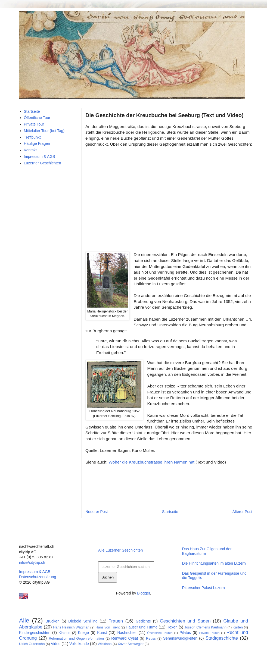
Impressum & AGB (39, 156)
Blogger (143, 593)
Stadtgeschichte (222, 638)
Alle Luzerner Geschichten (120, 550)
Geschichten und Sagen (185, 621)
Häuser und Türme (142, 627)
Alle (24, 620)
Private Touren (209, 632)
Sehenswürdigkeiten (180, 638)
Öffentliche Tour (37, 117)
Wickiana (104, 644)
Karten (238, 627)
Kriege (83, 632)
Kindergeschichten (34, 632)
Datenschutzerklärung (37, 577)
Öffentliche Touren (159, 632)
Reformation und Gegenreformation (76, 638)
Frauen (115, 621)
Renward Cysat (124, 638)
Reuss (151, 638)
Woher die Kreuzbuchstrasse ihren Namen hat (151, 462)
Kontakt (30, 150)
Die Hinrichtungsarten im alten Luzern (214, 563)
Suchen (107, 577)
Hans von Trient (107, 627)
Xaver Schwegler (131, 644)
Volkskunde (79, 644)
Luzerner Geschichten (42, 163)
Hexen (171, 627)
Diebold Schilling (82, 621)
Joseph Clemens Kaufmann (205, 627)
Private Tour (34, 124)
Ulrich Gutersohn (32, 644)
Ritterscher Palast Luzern (203, 588)
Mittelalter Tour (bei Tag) (44, 131)
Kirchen (64, 633)
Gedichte (143, 621)
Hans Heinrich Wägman (71, 627)
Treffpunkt (32, 137)
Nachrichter (127, 632)
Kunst (102, 632)
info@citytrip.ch (32, 562)
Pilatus (185, 632)
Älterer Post (242, 511)
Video (56, 644)
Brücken (52, 621)
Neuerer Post (96, 511)
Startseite (170, 511)
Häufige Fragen (37, 143)
